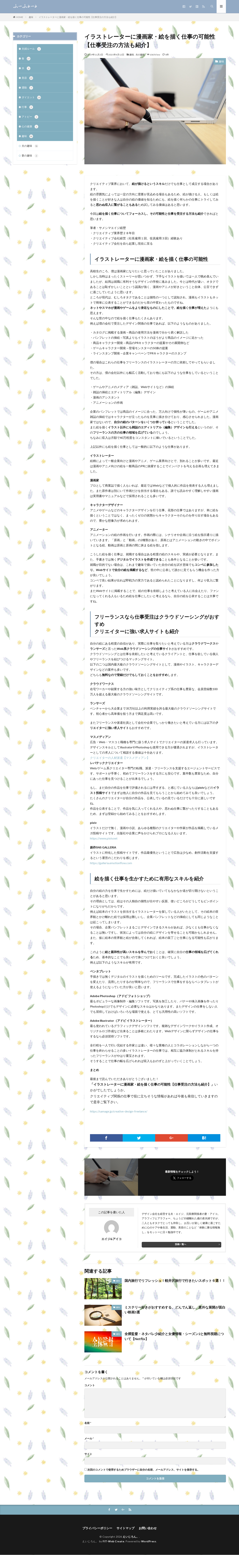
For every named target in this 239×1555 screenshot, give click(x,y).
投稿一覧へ (180, 1244)
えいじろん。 (131, 1536)
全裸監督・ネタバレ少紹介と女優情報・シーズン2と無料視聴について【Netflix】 (174, 1336)
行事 (27, 108)
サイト (88, 1454)
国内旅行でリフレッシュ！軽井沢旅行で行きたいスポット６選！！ (175, 1280)
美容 (27, 79)
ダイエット (31, 98)
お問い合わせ (148, 1528)
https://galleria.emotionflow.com (111, 863)
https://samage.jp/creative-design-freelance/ (118, 1111)
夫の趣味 (140, 54)
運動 (27, 89)
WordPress (148, 1541)
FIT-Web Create (113, 1541)
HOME (19, 17)
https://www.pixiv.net (103, 838)
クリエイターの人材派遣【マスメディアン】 (120, 757)
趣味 (31, 17)
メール (89, 1438)
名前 (87, 1423)
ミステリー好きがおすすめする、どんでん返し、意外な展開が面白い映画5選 (175, 1309)
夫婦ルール (31, 49)
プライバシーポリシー (97, 1528)
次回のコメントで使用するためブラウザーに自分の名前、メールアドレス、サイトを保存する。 (143, 1469)
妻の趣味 (30, 158)
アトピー (30, 118)
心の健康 (30, 128)
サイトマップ (125, 1528)
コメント (89, 1385)
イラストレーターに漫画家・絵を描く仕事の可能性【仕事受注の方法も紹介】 (78, 17)
